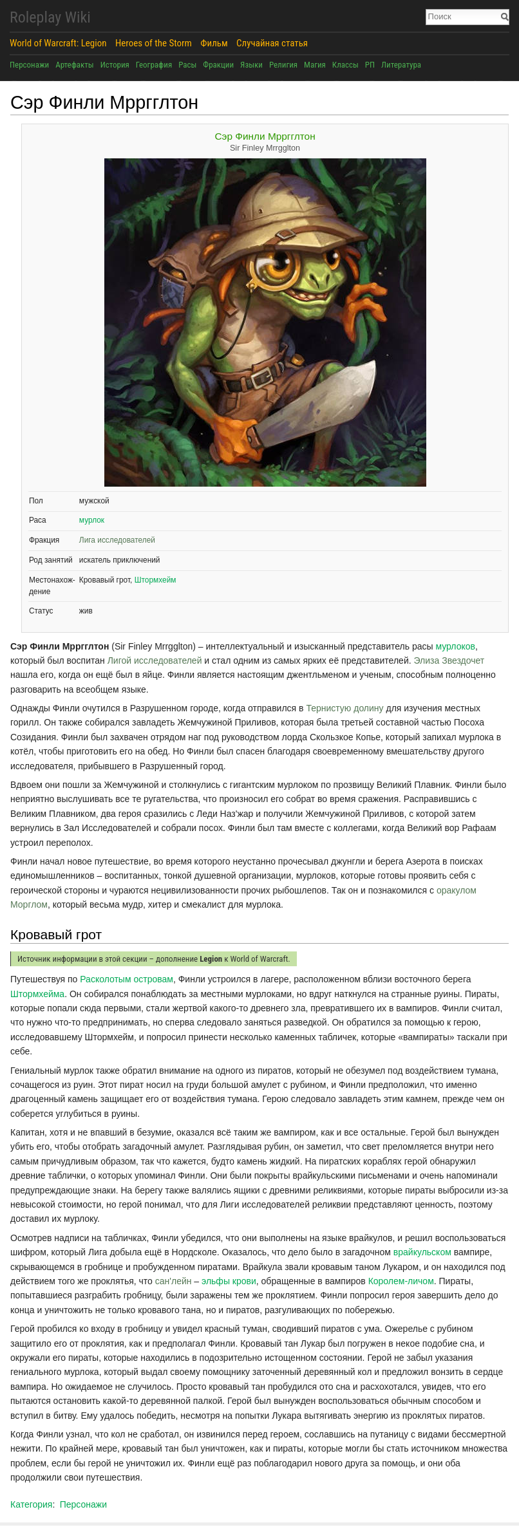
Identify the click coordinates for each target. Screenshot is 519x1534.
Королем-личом (401, 1281)
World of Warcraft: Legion (58, 43)
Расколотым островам (126, 979)
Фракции (218, 65)
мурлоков (455, 646)
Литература (401, 65)
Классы (345, 65)
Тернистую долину (344, 708)
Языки (251, 65)
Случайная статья (272, 43)
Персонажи (29, 65)
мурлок (91, 520)
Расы (187, 65)
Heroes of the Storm (153, 43)
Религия (283, 65)
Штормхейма (37, 994)
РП (370, 65)
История (114, 65)
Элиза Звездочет (449, 660)
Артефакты (74, 65)
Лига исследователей (117, 540)
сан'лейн (173, 1281)
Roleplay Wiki (50, 17)
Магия (315, 65)
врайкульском (422, 1252)
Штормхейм (155, 580)
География (154, 65)
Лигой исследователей (155, 660)
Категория (31, 1504)
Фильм (213, 43)
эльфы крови (229, 1281)
